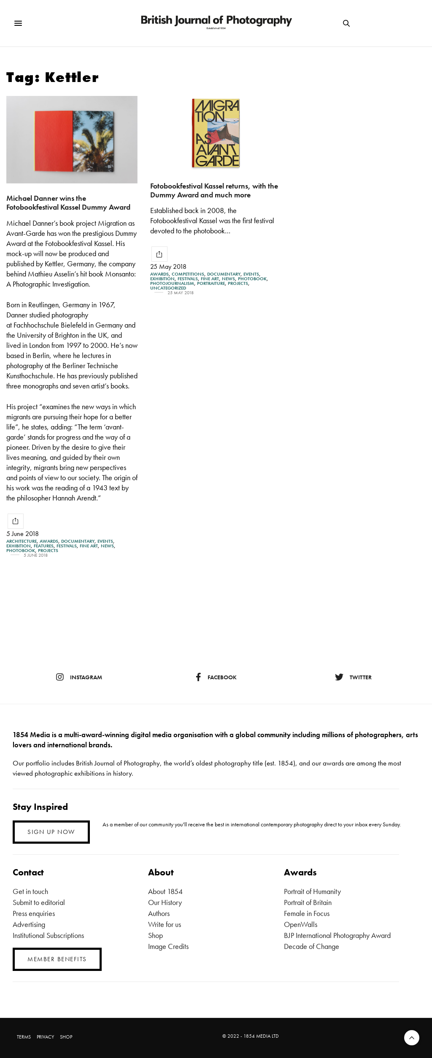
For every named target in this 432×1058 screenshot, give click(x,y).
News (107, 546)
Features (44, 546)
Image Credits (168, 946)
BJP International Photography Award (337, 935)
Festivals (67, 546)
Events (105, 541)
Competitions (188, 274)
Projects (48, 550)
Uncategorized (168, 288)
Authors (159, 913)
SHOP (66, 1036)
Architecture (21, 541)
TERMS (24, 1036)
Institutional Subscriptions (48, 935)
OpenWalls (300, 924)
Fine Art (89, 546)
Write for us (164, 924)
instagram (79, 677)
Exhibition (18, 546)
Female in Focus (306, 913)
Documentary (77, 541)
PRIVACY (45, 1036)
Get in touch (30, 891)
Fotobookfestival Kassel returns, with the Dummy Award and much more (214, 190)
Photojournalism (172, 283)
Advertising (29, 924)
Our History (165, 902)
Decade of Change (311, 946)
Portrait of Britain (308, 902)
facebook (216, 677)
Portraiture (211, 283)
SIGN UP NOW (51, 832)
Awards (49, 541)
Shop (155, 935)
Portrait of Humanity (312, 891)
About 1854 (165, 891)
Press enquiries (34, 913)
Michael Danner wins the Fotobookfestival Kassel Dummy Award (68, 202)
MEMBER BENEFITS (57, 959)
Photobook (20, 550)
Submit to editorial (39, 902)
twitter (353, 677)
